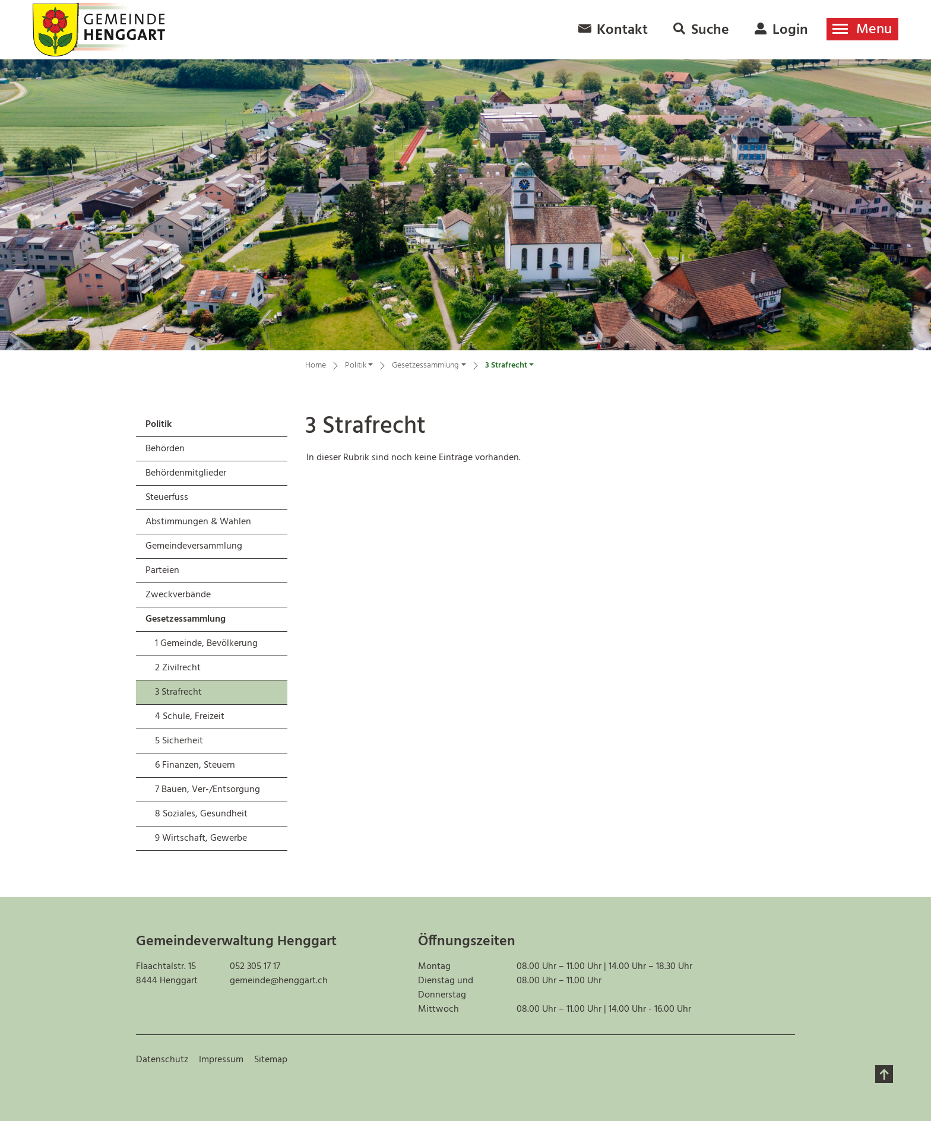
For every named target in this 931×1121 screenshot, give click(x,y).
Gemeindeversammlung (193, 546)
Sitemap (270, 1060)
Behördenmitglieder (185, 473)
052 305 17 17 (255, 966)
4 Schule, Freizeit (189, 716)
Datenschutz (162, 1060)
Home (315, 366)
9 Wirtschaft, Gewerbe (201, 838)
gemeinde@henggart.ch (279, 981)
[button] (359, 367)
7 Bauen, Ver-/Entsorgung (207, 789)
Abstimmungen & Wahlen (198, 522)
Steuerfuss (166, 497)
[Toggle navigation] (862, 29)
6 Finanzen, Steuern (195, 765)
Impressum (221, 1060)
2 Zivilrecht (178, 668)
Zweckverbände (178, 595)
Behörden (165, 449)
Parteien (162, 570)
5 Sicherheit (179, 741)
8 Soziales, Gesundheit (201, 814)
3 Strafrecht (186, 694)
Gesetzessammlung (185, 619)
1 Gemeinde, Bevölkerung (206, 643)
